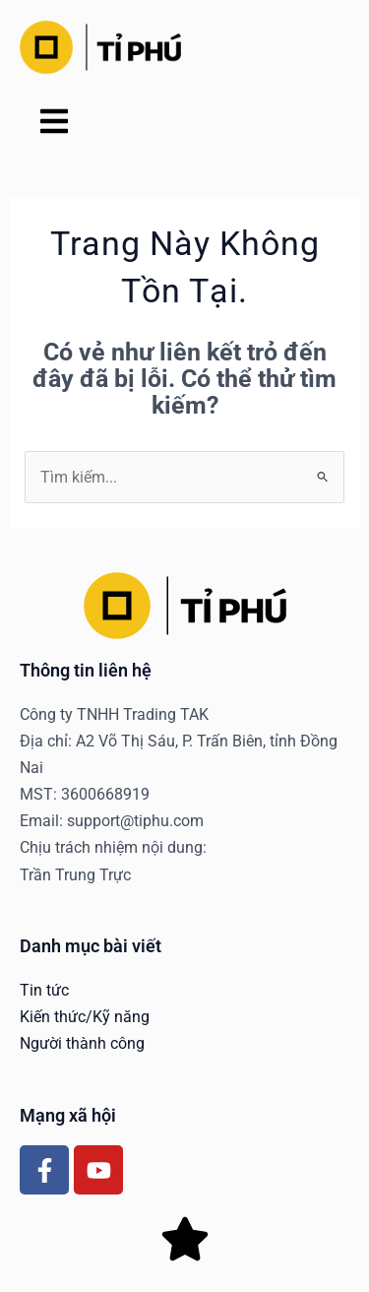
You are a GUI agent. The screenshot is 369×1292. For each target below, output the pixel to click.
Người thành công (82, 1043)
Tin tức (44, 990)
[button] (54, 124)
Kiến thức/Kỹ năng (85, 1016)
